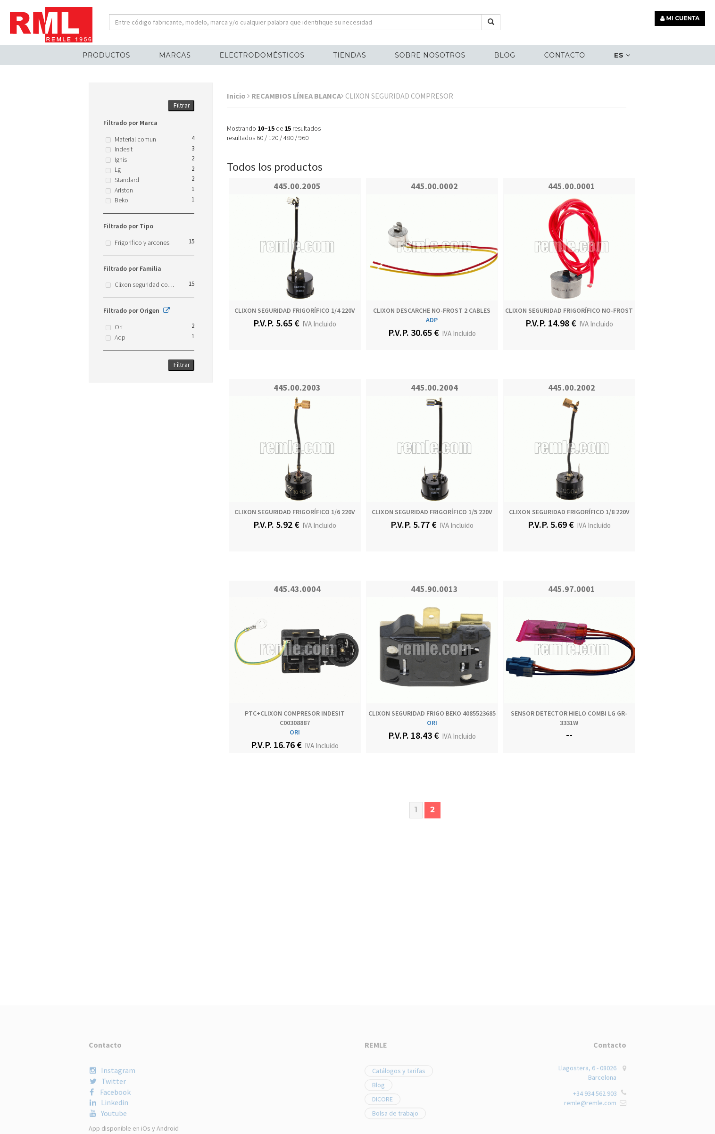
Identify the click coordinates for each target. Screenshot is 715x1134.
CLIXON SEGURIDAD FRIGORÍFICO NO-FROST (569, 310)
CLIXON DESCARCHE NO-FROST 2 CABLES (432, 310)
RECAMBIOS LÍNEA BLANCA (297, 95)
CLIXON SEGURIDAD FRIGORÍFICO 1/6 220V (294, 512)
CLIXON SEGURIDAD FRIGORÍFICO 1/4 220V (294, 310)
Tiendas (349, 54)
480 (288, 137)
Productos (106, 54)
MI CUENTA (680, 17)
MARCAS (175, 54)
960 (303, 137)
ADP (432, 320)
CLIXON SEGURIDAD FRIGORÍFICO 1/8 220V (569, 512)
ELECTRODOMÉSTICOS (262, 54)
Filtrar (182, 105)
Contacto (564, 54)
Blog (504, 54)
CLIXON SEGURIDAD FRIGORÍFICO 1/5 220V (432, 512)
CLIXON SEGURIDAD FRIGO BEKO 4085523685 (432, 713)
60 (260, 137)
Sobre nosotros (430, 54)
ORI (295, 732)
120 (273, 137)
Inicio (238, 95)
